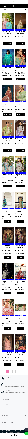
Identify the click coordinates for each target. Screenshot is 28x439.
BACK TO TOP (14, 436)
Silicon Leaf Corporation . (14, 432)
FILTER (5, 9)
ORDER (8, 221)
